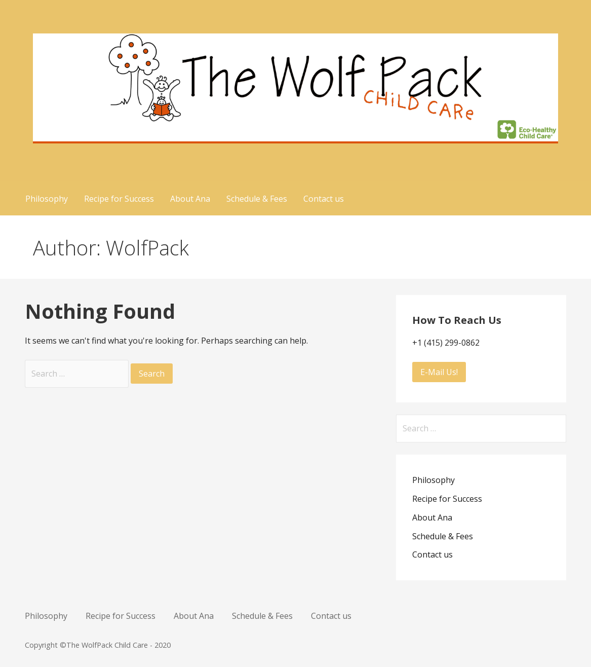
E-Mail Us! (439, 372)
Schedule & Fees (256, 198)
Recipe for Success (119, 198)
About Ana (190, 198)
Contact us (323, 198)
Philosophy (46, 198)
